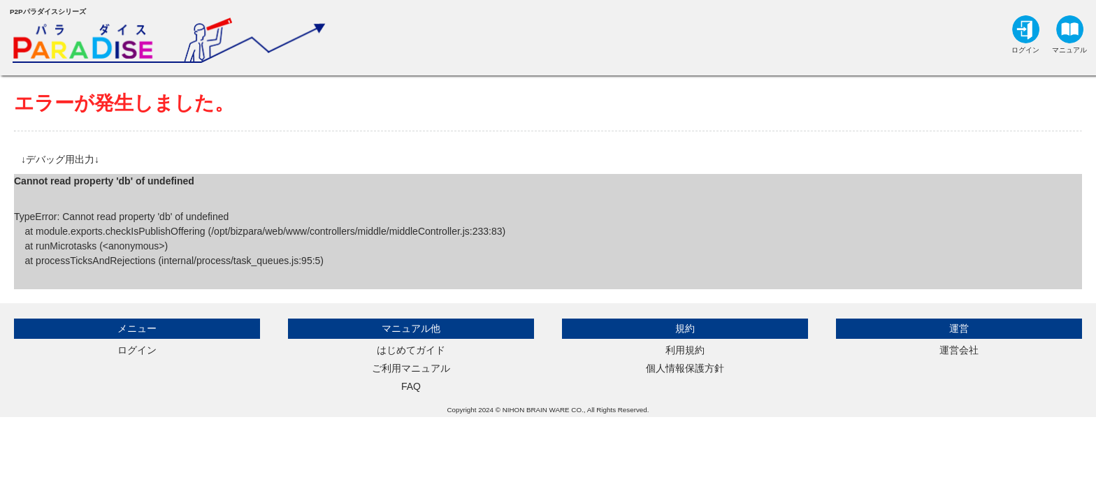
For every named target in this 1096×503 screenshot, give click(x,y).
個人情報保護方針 (685, 368)
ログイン (137, 350)
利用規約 (685, 350)
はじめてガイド (411, 350)
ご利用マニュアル (411, 368)
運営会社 (959, 350)
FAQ (411, 386)
